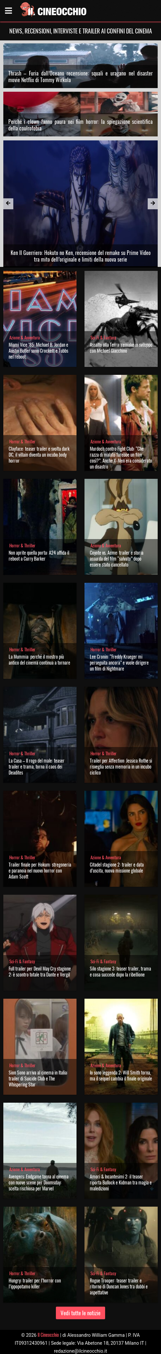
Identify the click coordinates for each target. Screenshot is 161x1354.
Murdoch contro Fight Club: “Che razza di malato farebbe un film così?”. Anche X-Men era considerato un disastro (121, 457)
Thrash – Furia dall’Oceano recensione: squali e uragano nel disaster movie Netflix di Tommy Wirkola (80, 76)
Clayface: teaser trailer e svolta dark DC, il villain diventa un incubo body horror (39, 454)
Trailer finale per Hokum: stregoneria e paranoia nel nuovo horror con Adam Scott (40, 870)
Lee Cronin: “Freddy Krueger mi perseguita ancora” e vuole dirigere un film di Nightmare (119, 662)
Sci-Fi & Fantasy (103, 337)
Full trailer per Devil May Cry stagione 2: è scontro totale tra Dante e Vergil (40, 971)
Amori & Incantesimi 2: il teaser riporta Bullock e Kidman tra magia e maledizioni (121, 1182)
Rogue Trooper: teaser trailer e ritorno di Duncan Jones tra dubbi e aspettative (119, 1286)
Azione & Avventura (24, 337)
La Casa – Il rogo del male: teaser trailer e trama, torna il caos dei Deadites (37, 766)
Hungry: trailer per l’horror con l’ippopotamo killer (35, 1283)
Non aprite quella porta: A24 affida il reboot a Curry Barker (39, 555)
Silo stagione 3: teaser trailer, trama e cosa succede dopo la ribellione (120, 971)
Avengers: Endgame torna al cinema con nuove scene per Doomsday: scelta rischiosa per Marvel (39, 1182)
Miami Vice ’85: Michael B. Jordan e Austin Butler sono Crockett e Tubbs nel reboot (38, 350)
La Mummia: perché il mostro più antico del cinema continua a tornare (39, 659)
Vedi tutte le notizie (80, 1313)
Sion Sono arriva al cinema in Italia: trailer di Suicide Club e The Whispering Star (38, 1078)
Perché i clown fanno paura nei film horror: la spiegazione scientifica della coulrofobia (80, 125)
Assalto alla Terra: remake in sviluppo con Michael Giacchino (121, 347)
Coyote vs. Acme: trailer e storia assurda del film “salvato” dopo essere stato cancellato (116, 558)
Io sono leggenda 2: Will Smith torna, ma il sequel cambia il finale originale (121, 1075)
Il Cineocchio (48, 1334)
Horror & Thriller (22, 441)
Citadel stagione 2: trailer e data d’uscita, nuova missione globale (117, 867)
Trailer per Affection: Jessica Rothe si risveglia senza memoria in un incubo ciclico (121, 766)
